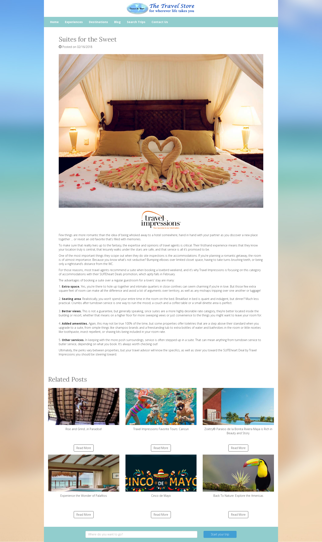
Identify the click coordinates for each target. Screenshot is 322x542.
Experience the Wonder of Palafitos (83, 476)
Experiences (74, 22)
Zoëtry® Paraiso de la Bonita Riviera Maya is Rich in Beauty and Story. (238, 411)
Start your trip (220, 534)
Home (54, 22)
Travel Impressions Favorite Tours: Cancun (161, 409)
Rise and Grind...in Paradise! (83, 409)
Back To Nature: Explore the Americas (238, 476)
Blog (117, 22)
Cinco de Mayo (161, 476)
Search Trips (136, 22)
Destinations (98, 22)
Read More (83, 448)
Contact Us (160, 22)
